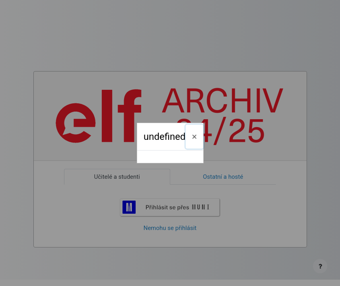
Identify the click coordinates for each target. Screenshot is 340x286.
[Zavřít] (195, 137)
